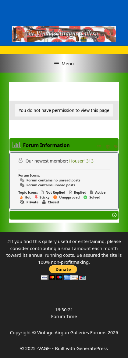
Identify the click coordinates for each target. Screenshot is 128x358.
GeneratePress (92, 348)
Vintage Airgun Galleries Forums (71, 332)
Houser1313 (81, 161)
